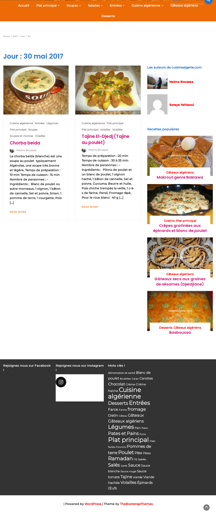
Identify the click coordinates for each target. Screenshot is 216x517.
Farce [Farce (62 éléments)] (113, 409)
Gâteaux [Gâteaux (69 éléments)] (136, 415)
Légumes (52, 123)
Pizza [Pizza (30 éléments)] (142, 434)
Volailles (40, 135)
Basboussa (180, 332)
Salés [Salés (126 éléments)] (114, 465)
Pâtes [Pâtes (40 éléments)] (147, 453)
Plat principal (47, 5)
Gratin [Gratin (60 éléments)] (113, 415)
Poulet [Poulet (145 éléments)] (126, 452)
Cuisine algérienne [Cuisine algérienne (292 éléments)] (124, 393)
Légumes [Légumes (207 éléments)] (121, 426)
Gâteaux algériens (184, 5)
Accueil (23, 5)
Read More (18, 211)
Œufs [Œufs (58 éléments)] (112, 488)
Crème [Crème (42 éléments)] (130, 384)
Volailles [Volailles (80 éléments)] (128, 482)
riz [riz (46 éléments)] (135, 459)
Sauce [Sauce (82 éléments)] (134, 465)
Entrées (117, 5)
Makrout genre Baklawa (180, 177)
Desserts (108, 16)
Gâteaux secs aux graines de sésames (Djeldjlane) (179, 281)
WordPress (93, 504)
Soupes (74, 5)
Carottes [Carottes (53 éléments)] (146, 378)
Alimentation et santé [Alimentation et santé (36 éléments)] (121, 372)
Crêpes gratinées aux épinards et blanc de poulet (180, 228)
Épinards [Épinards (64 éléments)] (145, 483)
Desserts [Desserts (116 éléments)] (118, 403)
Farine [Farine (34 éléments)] (123, 409)
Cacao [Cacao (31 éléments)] (135, 378)
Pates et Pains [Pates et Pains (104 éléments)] (123, 433)
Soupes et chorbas (21, 135)
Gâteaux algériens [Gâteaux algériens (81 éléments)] (126, 421)
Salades (95, 5)
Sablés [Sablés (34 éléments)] (142, 459)
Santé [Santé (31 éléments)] (124, 465)
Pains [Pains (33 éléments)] (145, 428)
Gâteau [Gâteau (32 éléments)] (123, 415)
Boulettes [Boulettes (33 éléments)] (125, 378)
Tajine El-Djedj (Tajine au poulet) (105, 139)
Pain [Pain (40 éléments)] (138, 427)
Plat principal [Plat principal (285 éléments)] (128, 439)
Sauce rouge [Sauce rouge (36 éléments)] (128, 471)
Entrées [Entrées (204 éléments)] (139, 403)
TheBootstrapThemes (136, 504)
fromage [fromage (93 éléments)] (137, 409)
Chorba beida (25, 143)
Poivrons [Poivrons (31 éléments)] (121, 447)
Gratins (169, 221)
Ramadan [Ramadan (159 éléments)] (120, 458)
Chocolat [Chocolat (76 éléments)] (116, 384)
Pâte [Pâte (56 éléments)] (138, 453)
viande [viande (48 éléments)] (137, 477)
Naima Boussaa (26, 150)
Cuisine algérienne (147, 5)
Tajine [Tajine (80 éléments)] (126, 476)
